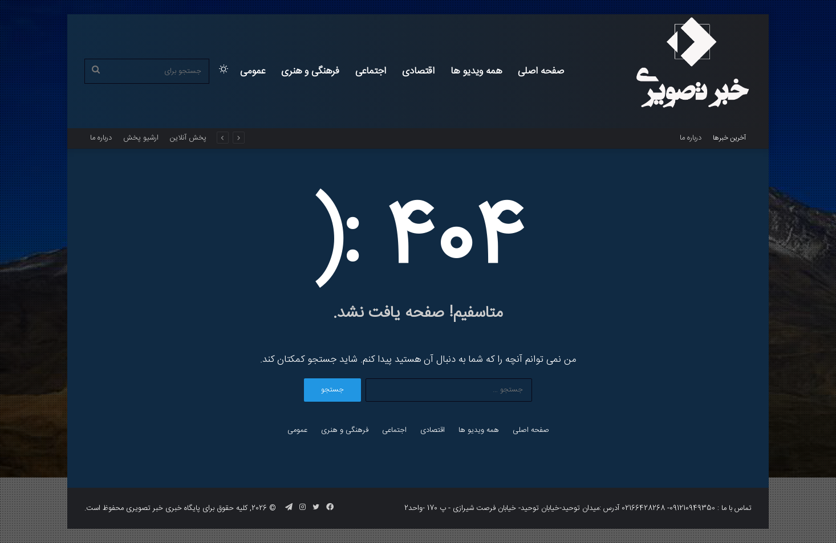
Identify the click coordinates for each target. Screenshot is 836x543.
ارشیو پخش (141, 138)
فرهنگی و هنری (310, 71)
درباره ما (690, 138)
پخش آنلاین (188, 138)
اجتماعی (370, 71)
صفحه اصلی (541, 71)
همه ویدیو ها (476, 71)
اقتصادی (418, 71)
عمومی (252, 71)
